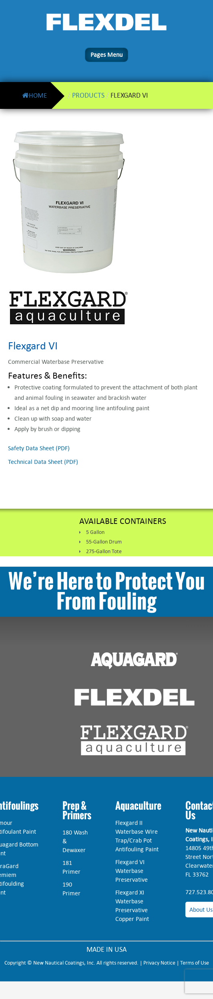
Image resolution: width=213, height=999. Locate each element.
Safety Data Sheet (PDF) (39, 448)
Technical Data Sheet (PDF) (43, 461)
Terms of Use (194, 962)
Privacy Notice (159, 962)
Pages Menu (106, 54)
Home (34, 95)
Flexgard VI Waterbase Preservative (131, 870)
